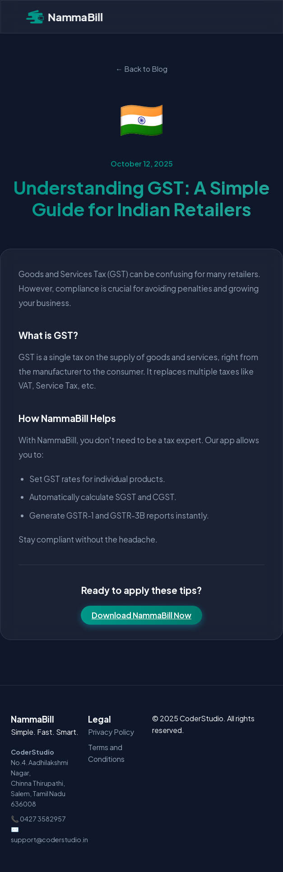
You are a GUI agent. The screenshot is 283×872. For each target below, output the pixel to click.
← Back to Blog (141, 69)
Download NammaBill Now (141, 615)
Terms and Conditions (106, 753)
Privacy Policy (111, 732)
